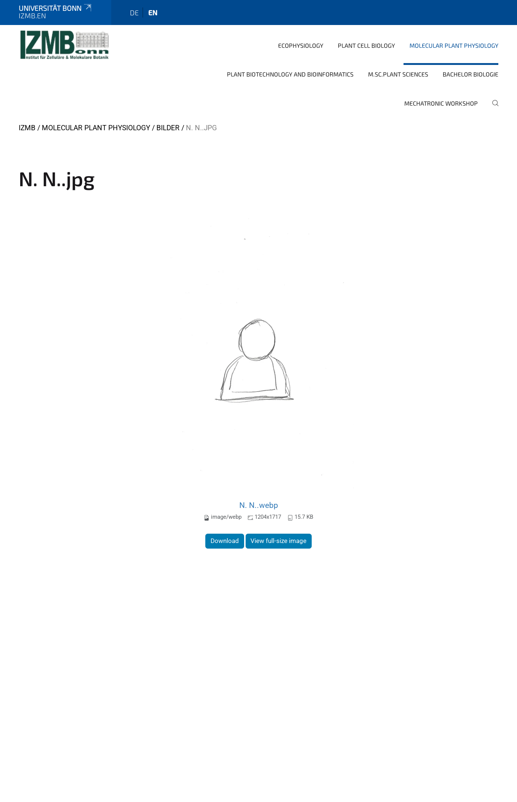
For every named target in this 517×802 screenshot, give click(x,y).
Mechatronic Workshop (441, 103)
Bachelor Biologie (470, 74)
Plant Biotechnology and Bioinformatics (290, 74)
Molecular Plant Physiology (453, 45)
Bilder (168, 128)
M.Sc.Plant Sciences (398, 74)
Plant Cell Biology (366, 45)
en (153, 12)
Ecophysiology (300, 45)
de (134, 12)
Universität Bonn (56, 8)
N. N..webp (258, 505)
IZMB (27, 128)
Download (225, 540)
